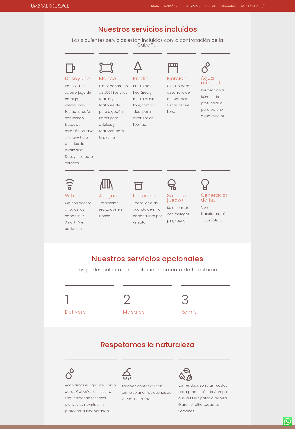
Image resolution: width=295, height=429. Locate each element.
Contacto (249, 6)
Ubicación (228, 6)
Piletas (210, 6)
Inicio (155, 6)
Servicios (193, 6)
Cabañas (170, 6)
